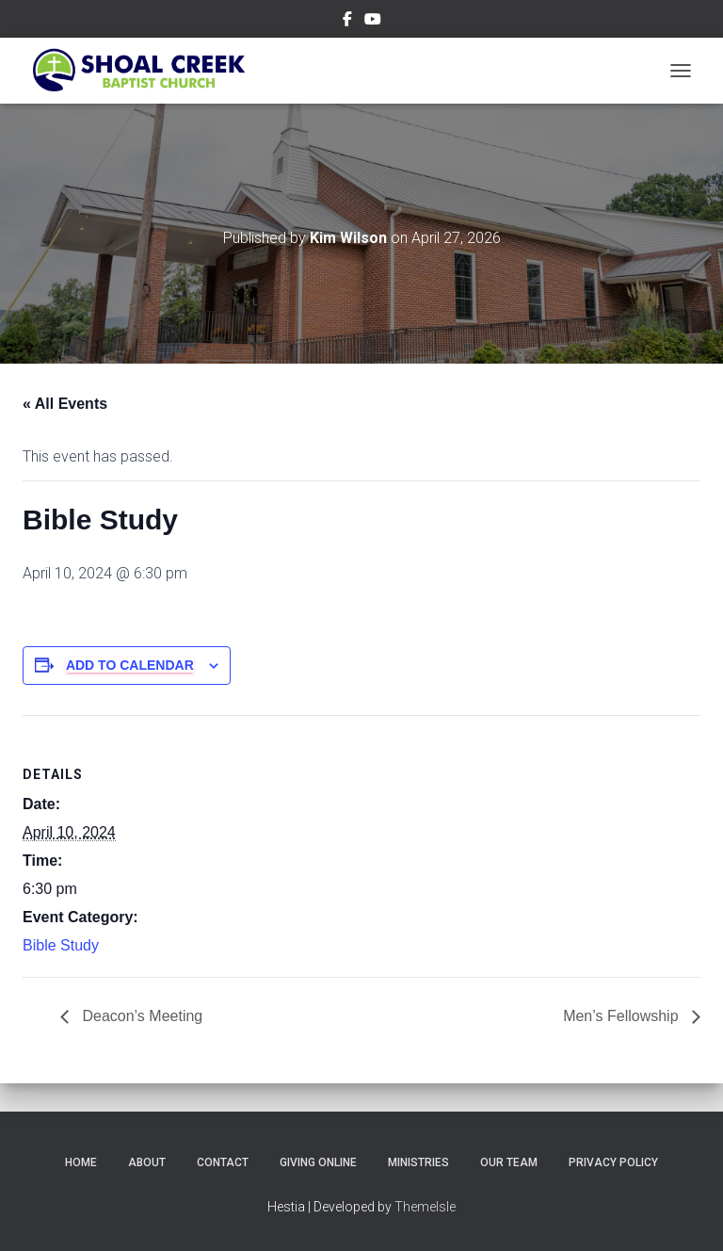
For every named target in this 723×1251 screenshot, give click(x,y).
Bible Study (61, 945)
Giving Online (318, 1162)
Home (81, 1162)
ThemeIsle (425, 1206)
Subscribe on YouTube (372, 21)
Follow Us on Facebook (347, 21)
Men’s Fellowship (623, 1016)
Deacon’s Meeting (140, 1016)
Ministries (418, 1162)
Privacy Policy (613, 1162)
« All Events (65, 404)
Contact (223, 1162)
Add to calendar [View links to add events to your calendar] (130, 665)
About (147, 1162)
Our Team (509, 1162)
